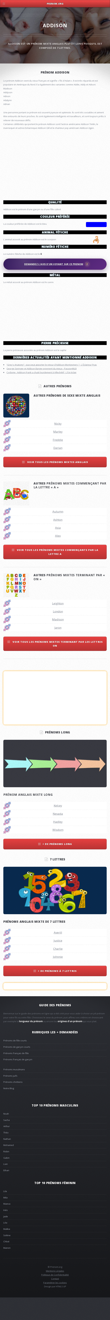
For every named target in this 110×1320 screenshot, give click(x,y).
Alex (58, 558)
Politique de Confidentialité (55, 1297)
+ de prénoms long (57, 866)
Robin (6, 1173)
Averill (58, 955)
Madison (58, 642)
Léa (5, 1244)
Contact (55, 1300)
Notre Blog (8, 1110)
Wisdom (57, 852)
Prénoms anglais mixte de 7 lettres (34, 944)
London (58, 634)
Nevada (58, 836)
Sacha (6, 1142)
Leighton (58, 626)
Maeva (6, 1226)
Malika (6, 1251)
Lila (5, 1213)
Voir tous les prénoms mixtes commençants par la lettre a (57, 574)
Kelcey (58, 828)
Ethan (6, 1192)
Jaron (57, 650)
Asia (58, 550)
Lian (5, 1186)
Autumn (57, 534)
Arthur (6, 1148)
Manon (7, 1270)
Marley (58, 454)
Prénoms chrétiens (13, 1104)
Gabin (6, 1180)
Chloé (6, 1263)
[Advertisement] (55, 311)
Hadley (58, 844)
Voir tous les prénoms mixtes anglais (57, 484)
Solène (7, 1257)
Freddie (58, 462)
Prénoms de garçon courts (16, 1069)
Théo (6, 1154)
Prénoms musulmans (14, 1091)
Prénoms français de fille (16, 1075)
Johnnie (58, 979)
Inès (5, 1232)
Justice (58, 963)
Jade (5, 1238)
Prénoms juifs (10, 1098)
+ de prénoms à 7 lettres (57, 993)
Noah (6, 1136)
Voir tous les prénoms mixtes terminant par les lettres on (57, 666)
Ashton (57, 542)
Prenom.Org (55, 3)
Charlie (58, 971)
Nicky (58, 446)
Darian (57, 470)
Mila (5, 1219)
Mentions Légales (55, 1293)
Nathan (7, 1161)
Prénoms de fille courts (15, 1062)
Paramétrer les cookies (55, 1304)
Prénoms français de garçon (17, 1081)
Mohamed (8, 1167)
